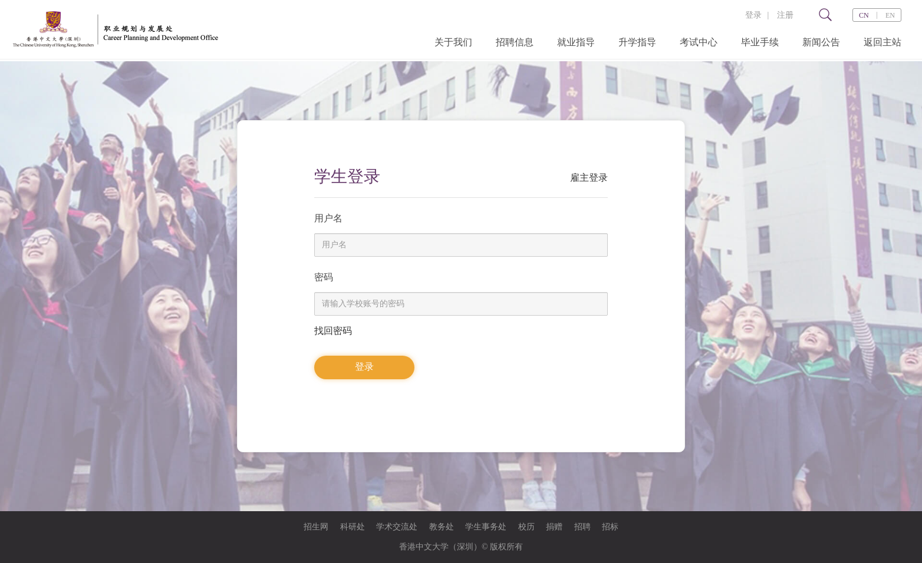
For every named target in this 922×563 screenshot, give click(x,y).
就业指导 (576, 42)
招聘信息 (515, 42)
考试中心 (698, 42)
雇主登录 (589, 178)
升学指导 (637, 42)
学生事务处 (485, 526)
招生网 (316, 526)
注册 (785, 15)
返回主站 (882, 42)
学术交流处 (396, 526)
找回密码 (333, 331)
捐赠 (554, 526)
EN (890, 15)
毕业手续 (760, 42)
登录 (753, 15)
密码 (323, 277)
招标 (610, 526)
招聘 (582, 526)
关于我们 (453, 42)
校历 (526, 526)
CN (864, 15)
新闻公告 (821, 42)
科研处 (352, 526)
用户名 (328, 218)
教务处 (441, 526)
